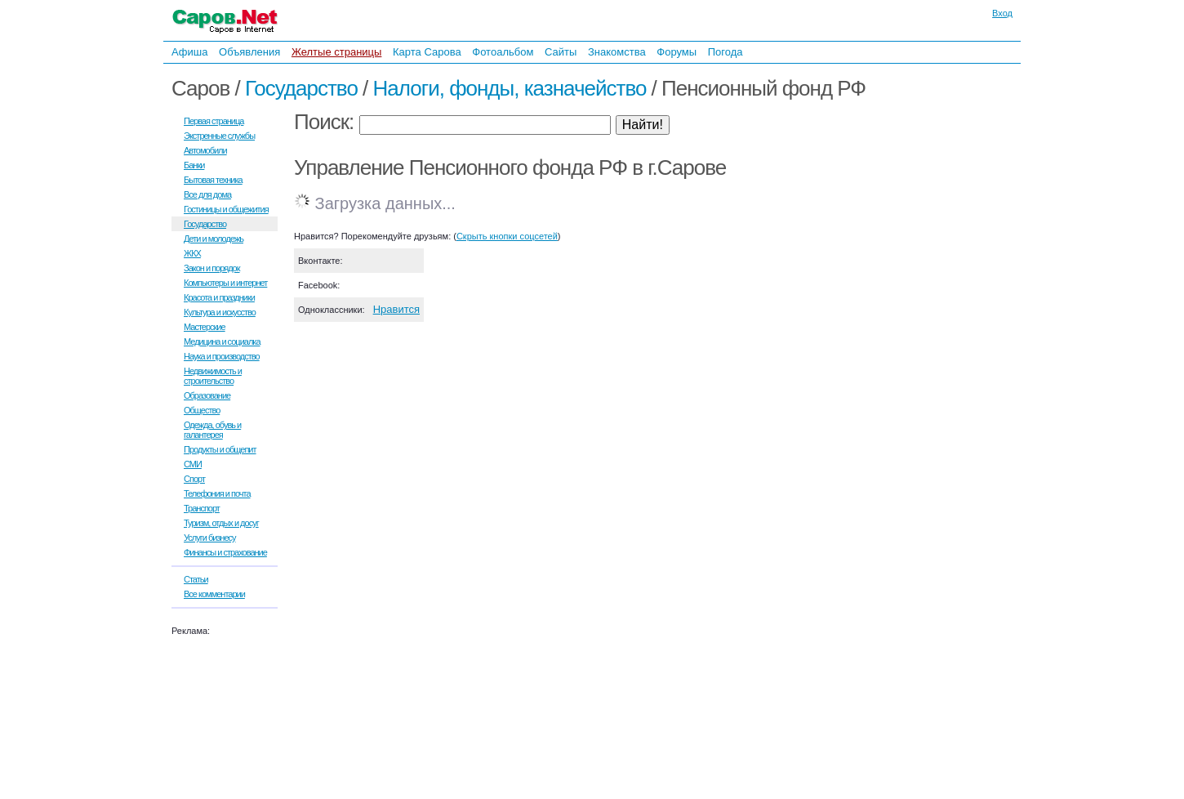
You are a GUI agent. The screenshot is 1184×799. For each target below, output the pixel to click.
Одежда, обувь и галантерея (212, 430)
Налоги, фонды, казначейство (510, 88)
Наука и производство (222, 356)
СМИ (193, 464)
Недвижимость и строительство (213, 376)
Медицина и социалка (222, 341)
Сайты (560, 52)
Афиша (189, 52)
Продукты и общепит (220, 449)
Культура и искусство (220, 312)
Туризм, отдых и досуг (221, 523)
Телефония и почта (217, 493)
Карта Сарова (427, 52)
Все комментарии (214, 594)
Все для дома (207, 194)
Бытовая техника (213, 180)
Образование (207, 395)
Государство (301, 88)
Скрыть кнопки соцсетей (507, 236)
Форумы (677, 52)
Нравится (396, 309)
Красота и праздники (219, 297)
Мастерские (204, 327)
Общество (202, 410)
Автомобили (205, 150)
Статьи (196, 579)
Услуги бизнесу (210, 537)
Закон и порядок (212, 268)
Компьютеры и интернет (225, 283)
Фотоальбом (502, 52)
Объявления (249, 52)
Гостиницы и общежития (226, 209)
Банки (194, 165)
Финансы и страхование (225, 552)
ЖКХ (192, 253)
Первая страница (213, 121)
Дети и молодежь (213, 238)
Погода (725, 52)
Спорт (194, 479)
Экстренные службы (219, 136)
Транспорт (202, 508)
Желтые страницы (337, 52)
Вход (1002, 13)
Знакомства (617, 52)
